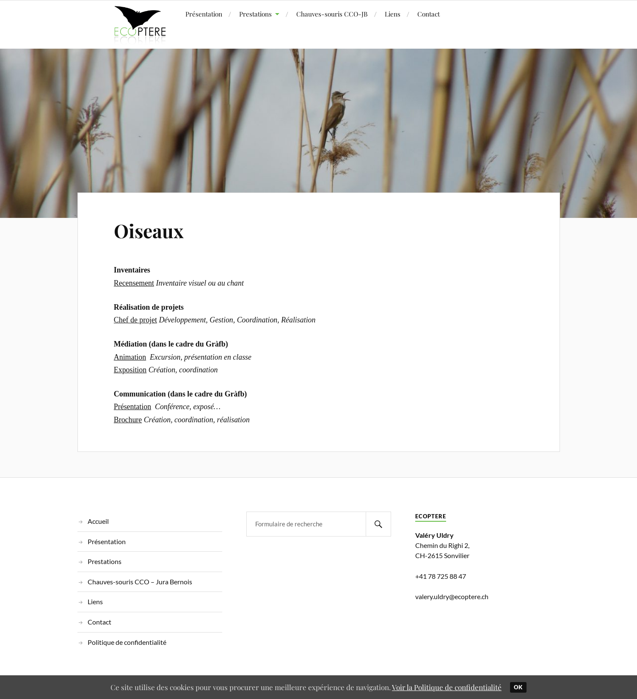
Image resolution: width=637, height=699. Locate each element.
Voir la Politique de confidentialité (447, 687)
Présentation (203, 13)
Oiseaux (149, 230)
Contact (428, 13)
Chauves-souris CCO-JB (332, 13)
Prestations (255, 13)
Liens (392, 13)
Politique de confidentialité (127, 642)
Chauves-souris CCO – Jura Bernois (140, 582)
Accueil (98, 521)
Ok (518, 687)
